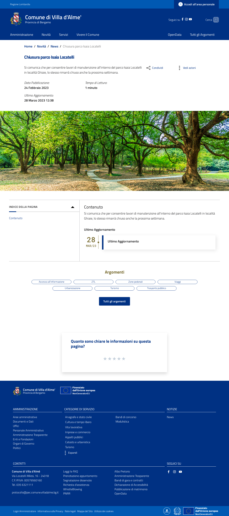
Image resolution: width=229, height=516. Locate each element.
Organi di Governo (23, 443)
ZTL (93, 282)
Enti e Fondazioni (23, 439)
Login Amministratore (24, 511)
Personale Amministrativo (28, 430)
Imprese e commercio (77, 432)
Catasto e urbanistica (77, 442)
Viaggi (178, 282)
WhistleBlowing (72, 489)
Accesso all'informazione (51, 282)
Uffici (16, 426)
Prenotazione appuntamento (80, 476)
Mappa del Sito (85, 511)
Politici (17, 448)
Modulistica (122, 421)
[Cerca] (214, 19)
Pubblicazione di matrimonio (130, 489)
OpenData (120, 493)
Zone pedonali (135, 282)
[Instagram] (182, 19)
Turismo (114, 288)
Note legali (70, 511)
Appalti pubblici (74, 437)
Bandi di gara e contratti (128, 480)
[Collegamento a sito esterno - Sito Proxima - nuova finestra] (166, 510)
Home (28, 46)
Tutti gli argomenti (114, 301)
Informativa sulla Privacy (50, 511)
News (54, 46)
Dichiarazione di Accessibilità (131, 485)
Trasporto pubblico (156, 288)
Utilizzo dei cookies (104, 511)
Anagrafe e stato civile (78, 417)
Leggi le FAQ (70, 471)
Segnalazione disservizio (77, 480)
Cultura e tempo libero (78, 422)
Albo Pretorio (122, 471)
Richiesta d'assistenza (76, 485)
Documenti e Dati (23, 421)
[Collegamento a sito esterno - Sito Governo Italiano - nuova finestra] (177, 510)
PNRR (66, 493)
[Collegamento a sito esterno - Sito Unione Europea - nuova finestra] (77, 391)
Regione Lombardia (20, 4)
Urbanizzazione (72, 288)
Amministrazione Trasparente (30, 435)
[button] (70, 453)
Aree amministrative (25, 417)
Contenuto (15, 218)
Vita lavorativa (73, 427)
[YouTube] (186, 19)
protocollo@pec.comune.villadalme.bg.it (35, 492)
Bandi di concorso (126, 417)
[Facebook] (178, 19)
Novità (41, 46)
